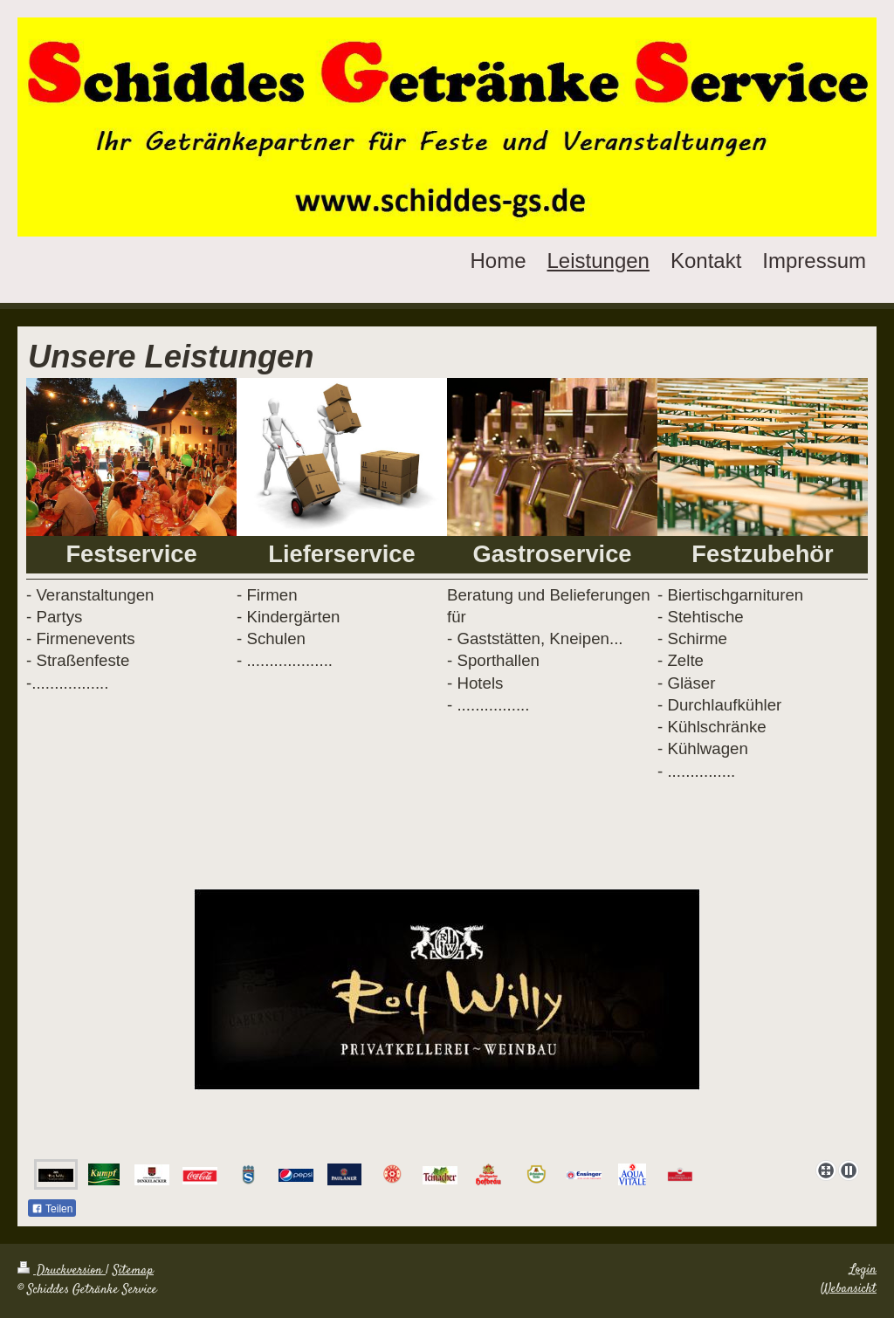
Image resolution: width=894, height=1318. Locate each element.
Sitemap (133, 1270)
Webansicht (849, 1289)
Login (863, 1270)
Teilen (51, 1209)
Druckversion (61, 1270)
